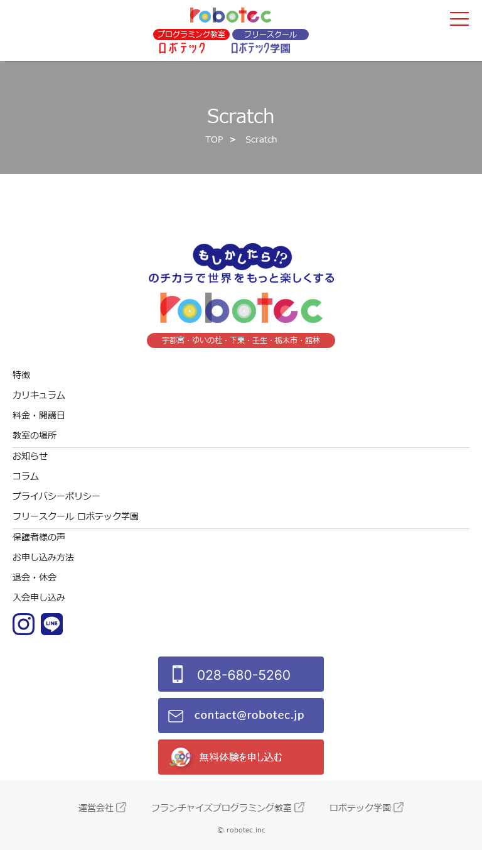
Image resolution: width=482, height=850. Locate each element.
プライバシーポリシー (56, 496)
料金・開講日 (39, 415)
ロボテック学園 (360, 808)
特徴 (21, 375)
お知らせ (30, 456)
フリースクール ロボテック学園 (76, 516)
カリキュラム (39, 395)
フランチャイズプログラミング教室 (221, 808)
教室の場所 (34, 435)
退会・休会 (34, 577)
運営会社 (96, 808)
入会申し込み (39, 597)
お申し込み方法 (43, 557)
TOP (214, 139)
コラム (26, 476)
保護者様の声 (39, 537)
